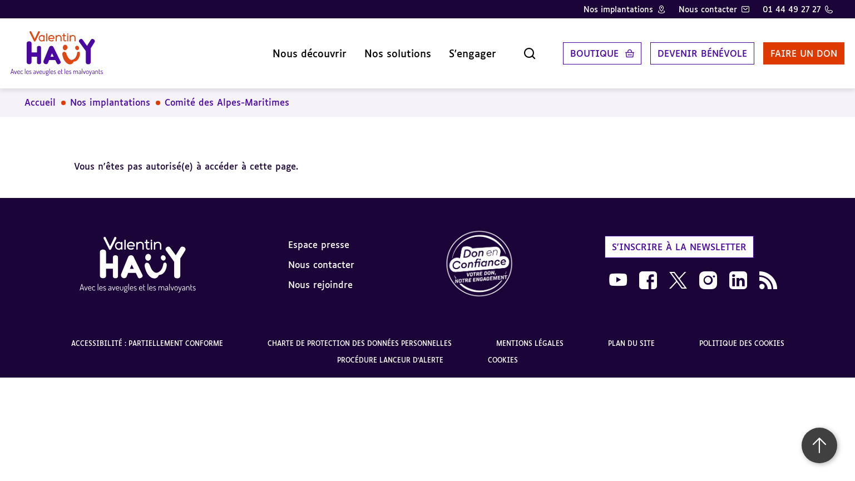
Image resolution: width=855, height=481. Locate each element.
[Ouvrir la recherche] (518, 49)
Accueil (40, 95)
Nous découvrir (298, 49)
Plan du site (631, 335)
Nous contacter (708, 9)
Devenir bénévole (690, 49)
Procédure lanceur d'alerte (390, 352)
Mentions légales (530, 335)
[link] (479, 256)
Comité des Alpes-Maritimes (227, 95)
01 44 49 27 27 (792, 9)
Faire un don (792, 49)
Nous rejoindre (320, 276)
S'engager (461, 49)
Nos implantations (618, 9)
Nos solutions (386, 49)
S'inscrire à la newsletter (679, 238)
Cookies (503, 352)
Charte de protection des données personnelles (360, 335)
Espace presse (318, 236)
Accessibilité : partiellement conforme (147, 335)
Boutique (583, 49)
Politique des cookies (741, 335)
